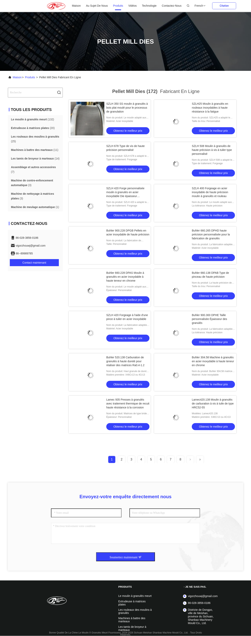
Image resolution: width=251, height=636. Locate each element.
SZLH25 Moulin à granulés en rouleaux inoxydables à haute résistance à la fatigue (210, 107)
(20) (33, 128)
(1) (35, 207)
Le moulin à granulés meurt (135, 595)
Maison (76, 5)
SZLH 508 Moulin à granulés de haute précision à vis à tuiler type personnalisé (212, 149)
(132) (32, 119)
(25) (35, 139)
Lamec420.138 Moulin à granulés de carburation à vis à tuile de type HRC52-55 (213, 403)
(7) (33, 169)
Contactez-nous (171, 5)
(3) (32, 183)
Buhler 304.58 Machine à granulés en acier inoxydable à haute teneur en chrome (213, 361)
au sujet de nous (97, 5)
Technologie (149, 5)
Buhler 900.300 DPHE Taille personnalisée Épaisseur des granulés (209, 318)
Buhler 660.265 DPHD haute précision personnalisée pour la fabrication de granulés (211, 234)
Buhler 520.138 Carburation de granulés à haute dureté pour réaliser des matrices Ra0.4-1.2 (125, 361)
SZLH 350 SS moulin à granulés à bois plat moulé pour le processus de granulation (127, 107)
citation (224, 5)
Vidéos (132, 5)
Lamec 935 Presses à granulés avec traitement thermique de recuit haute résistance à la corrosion (127, 403)
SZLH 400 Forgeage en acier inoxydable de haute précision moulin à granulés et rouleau (210, 192)
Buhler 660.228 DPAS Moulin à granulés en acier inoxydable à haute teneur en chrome (125, 276)
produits (118, 5)
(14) (35, 158)
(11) (34, 149)
